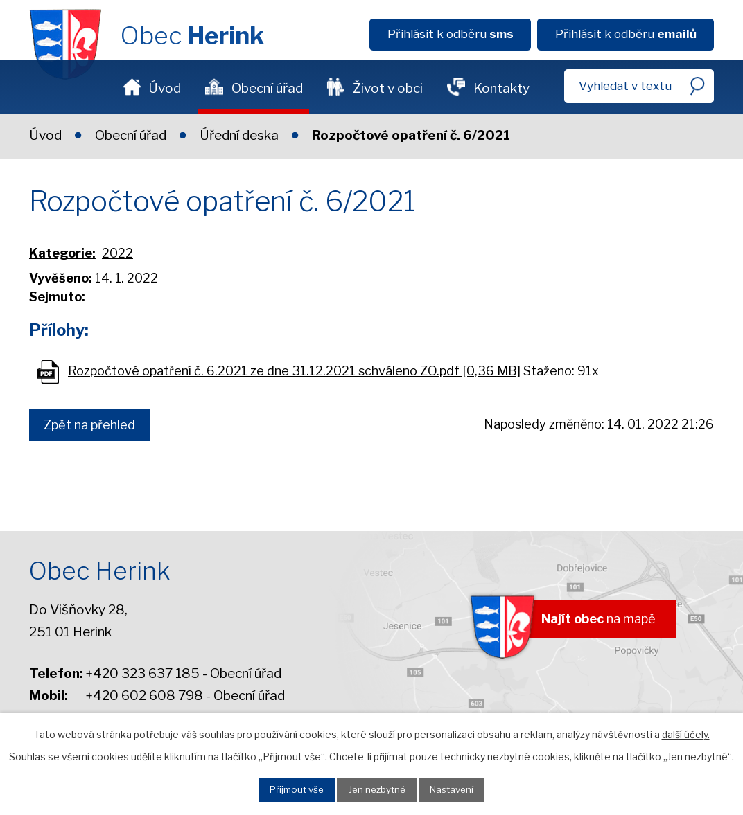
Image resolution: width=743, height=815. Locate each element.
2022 (117, 253)
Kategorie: (62, 253)
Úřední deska (239, 135)
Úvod (164, 88)
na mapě (588, 621)
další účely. (686, 731)
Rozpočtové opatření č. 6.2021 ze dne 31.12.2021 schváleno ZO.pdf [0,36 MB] (294, 371)
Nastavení (465, 788)
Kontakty (501, 88)
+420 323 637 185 (142, 673)
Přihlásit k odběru (450, 34)
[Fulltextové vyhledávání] (639, 86)
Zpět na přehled (96, 426)
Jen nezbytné (378, 788)
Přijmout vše (284, 788)
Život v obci (388, 88)
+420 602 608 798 (144, 696)
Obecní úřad (267, 88)
